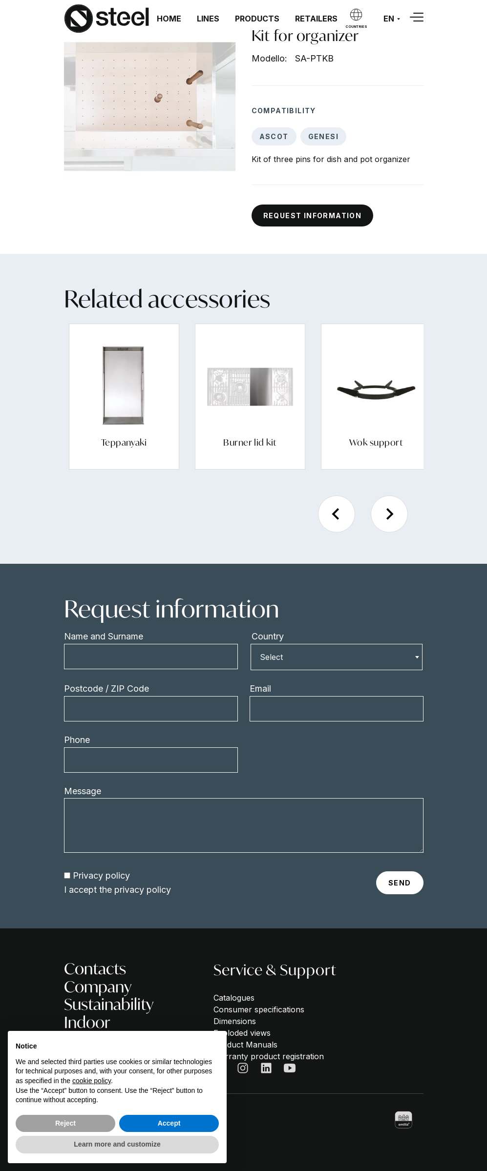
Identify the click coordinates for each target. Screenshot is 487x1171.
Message (82, 791)
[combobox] (337, 657)
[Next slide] (389, 514)
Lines (208, 18)
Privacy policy (101, 875)
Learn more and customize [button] (117, 1144)
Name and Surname (103, 636)
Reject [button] (65, 1123)
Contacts (95, 969)
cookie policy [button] (91, 1081)
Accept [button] (169, 1123)
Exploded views (242, 1033)
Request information (312, 215)
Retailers (316, 18)
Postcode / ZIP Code (106, 688)
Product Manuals (245, 1044)
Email (260, 688)
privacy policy (142, 889)
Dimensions (234, 1021)
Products (257, 18)
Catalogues (233, 998)
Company (97, 987)
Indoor (87, 1022)
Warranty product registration (268, 1056)
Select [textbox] (271, 657)
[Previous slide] (336, 514)
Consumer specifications (258, 1009)
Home (169, 18)
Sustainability (108, 1004)
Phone (77, 740)
